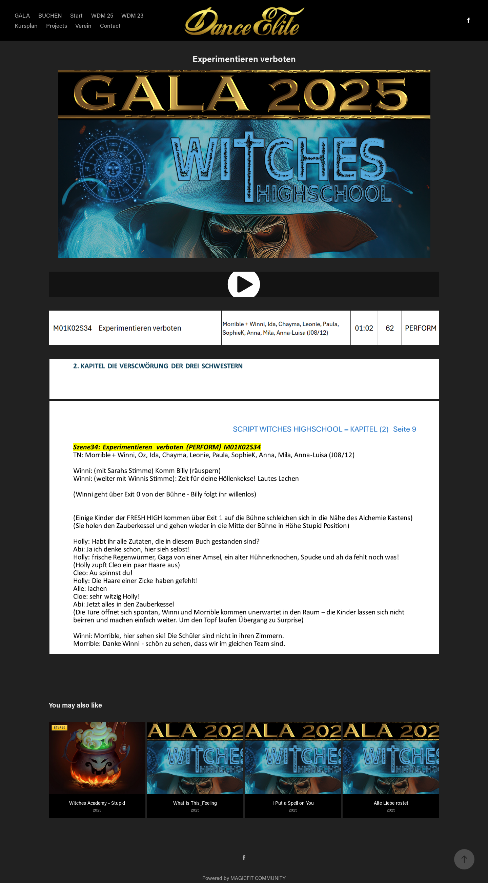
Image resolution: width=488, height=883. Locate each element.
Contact (110, 25)
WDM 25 (102, 15)
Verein (83, 25)
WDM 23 (132, 15)
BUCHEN (50, 15)
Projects (56, 25)
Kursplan (26, 25)
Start (76, 15)
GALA (22, 15)
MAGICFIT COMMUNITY (258, 878)
